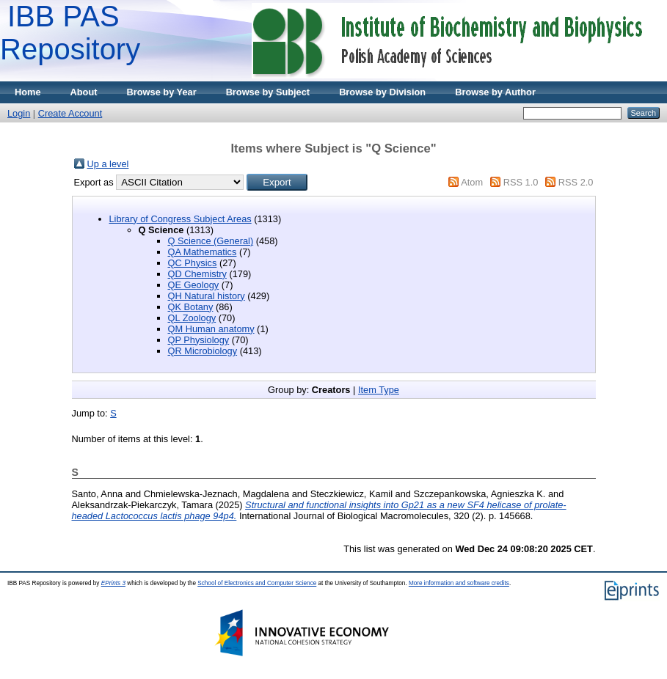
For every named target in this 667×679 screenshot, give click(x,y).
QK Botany (191, 306)
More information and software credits (459, 583)
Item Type (378, 389)
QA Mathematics (202, 251)
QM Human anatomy (211, 328)
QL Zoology (192, 317)
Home (28, 92)
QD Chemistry (197, 273)
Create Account (70, 113)
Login (18, 113)
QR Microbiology (203, 350)
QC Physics (192, 262)
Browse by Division (382, 92)
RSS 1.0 (521, 182)
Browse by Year (162, 92)
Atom (472, 182)
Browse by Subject (268, 92)
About (84, 92)
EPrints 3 (113, 583)
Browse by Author (495, 92)
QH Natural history (206, 295)
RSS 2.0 (576, 182)
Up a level (108, 163)
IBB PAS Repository (70, 32)
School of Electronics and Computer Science (256, 583)
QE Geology (193, 284)
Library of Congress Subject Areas (180, 218)
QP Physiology (199, 339)
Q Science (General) (211, 240)
